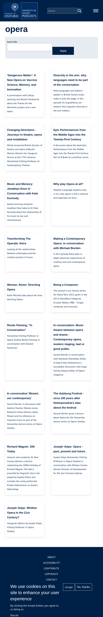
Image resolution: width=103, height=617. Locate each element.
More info (14, 615)
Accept (69, 587)
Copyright (51, 574)
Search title (12, 42)
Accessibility (51, 563)
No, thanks (83, 587)
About (51, 557)
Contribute (51, 568)
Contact (51, 580)
